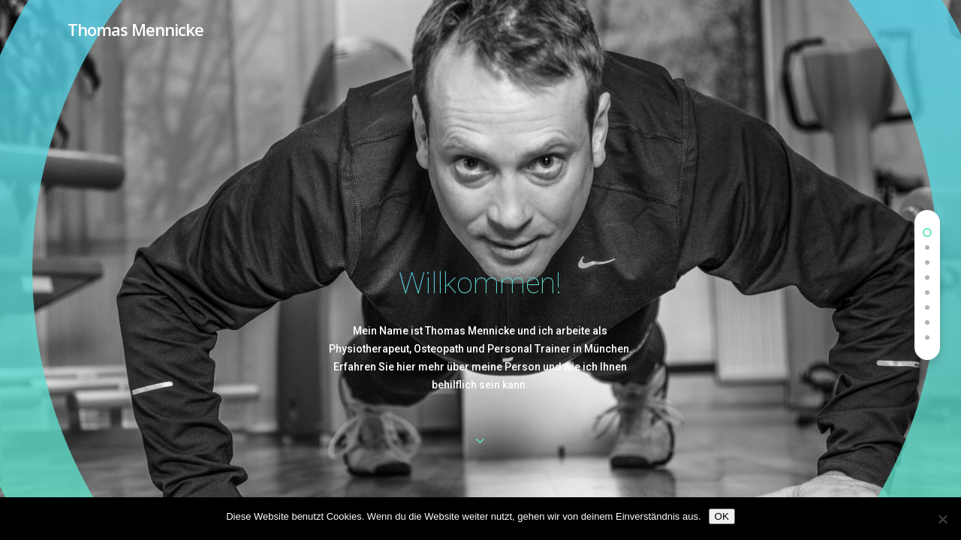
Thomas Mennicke (135, 29)
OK (722, 516)
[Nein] (942, 519)
